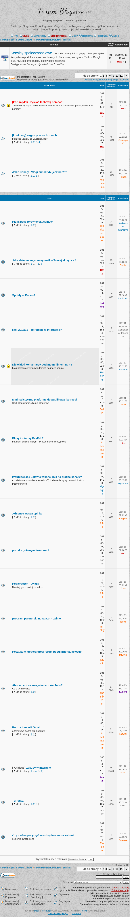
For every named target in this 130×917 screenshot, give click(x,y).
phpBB (37, 911)
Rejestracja (101, 36)
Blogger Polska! (57, 36)
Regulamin (86, 36)
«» (109, 75)
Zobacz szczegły (120, 887)
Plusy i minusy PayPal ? (28, 438)
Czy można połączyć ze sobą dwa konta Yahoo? (43, 835)
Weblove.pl (46, 911)
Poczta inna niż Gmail (26, 727)
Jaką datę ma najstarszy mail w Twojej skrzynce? (44, 260)
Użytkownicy (38, 36)
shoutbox (76, 913)
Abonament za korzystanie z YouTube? (37, 685)
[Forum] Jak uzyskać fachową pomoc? (37, 102)
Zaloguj (114, 36)
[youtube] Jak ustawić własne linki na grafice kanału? (47, 476)
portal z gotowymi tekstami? (30, 550)
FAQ (14, 36)
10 (117, 75)
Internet (53, 44)
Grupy (73, 36)
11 (121, 75)
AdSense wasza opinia (27, 513)
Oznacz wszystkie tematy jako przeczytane (106, 79)
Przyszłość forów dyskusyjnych (32, 221)
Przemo (84, 911)
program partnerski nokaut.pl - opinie (36, 618)
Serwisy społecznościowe (31, 53)
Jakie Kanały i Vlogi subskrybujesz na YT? (39, 172)
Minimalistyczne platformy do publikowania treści (44, 399)
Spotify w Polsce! (23, 295)
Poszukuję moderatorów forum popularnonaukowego (47, 651)
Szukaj (24, 36)
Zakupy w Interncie (38, 767)
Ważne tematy (49, 85)
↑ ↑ (58, 913)
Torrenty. (18, 800)
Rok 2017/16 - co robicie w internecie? (37, 329)
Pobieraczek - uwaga (25, 583)
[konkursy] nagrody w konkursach (34, 135)
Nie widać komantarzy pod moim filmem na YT (42, 364)
